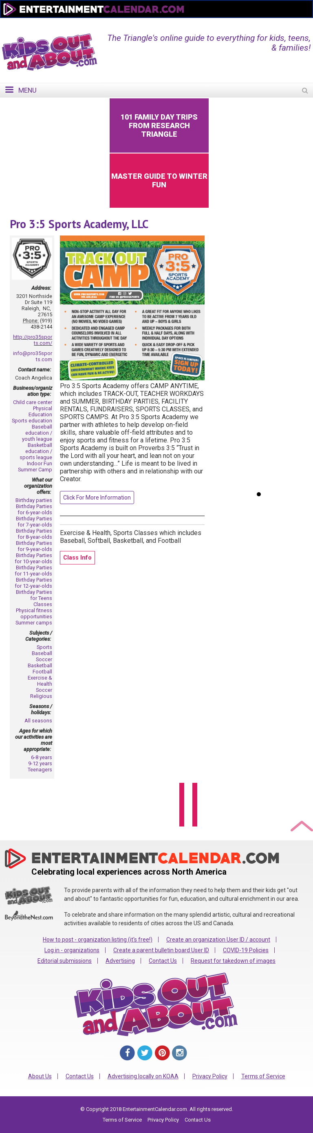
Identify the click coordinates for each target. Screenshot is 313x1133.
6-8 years (41, 757)
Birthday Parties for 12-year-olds (33, 583)
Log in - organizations (71, 950)
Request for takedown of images (233, 960)
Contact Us (163, 960)
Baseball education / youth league (37, 433)
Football (42, 672)
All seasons (38, 721)
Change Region (211, 23)
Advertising (120, 960)
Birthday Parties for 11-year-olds (33, 570)
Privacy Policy (209, 1076)
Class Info (77, 557)
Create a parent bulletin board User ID (161, 950)
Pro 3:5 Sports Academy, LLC (79, 223)
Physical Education (40, 411)
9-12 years (40, 763)
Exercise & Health (40, 681)
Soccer (44, 659)
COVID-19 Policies (246, 950)
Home (171, 23)
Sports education (32, 421)
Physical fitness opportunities (34, 613)
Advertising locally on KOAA (143, 1076)
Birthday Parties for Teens (34, 595)
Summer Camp (35, 470)
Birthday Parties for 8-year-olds (34, 534)
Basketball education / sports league (36, 451)
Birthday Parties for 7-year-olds (34, 521)
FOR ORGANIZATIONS (272, 23)
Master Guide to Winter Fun (159, 180)
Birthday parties (33, 500)
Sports (44, 647)
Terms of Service (263, 1076)
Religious (41, 696)
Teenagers (40, 769)
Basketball (40, 665)
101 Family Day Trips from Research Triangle (159, 125)
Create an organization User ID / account (218, 939)
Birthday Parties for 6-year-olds (34, 509)
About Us (40, 1076)
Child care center (32, 402)
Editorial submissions (64, 960)
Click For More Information (97, 497)
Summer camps (33, 623)
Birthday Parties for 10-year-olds (33, 558)
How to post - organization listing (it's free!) (97, 939)
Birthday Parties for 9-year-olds (34, 546)
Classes (42, 604)
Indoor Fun (39, 463)
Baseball (42, 653)
